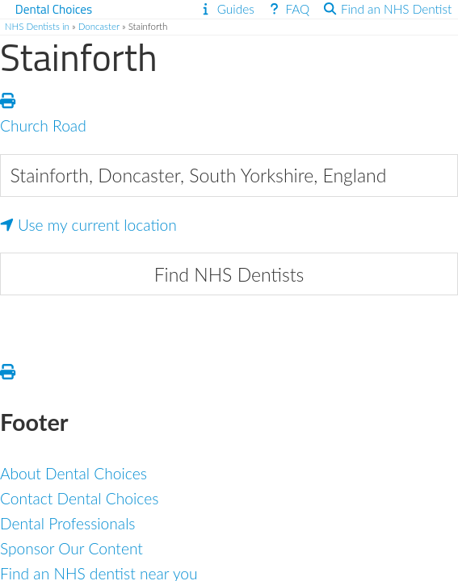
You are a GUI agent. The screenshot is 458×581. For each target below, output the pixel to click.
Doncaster (99, 26)
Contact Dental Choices (79, 498)
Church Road (43, 125)
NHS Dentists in (37, 26)
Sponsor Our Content (71, 548)
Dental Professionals (68, 523)
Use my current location (88, 224)
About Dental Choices (73, 473)
